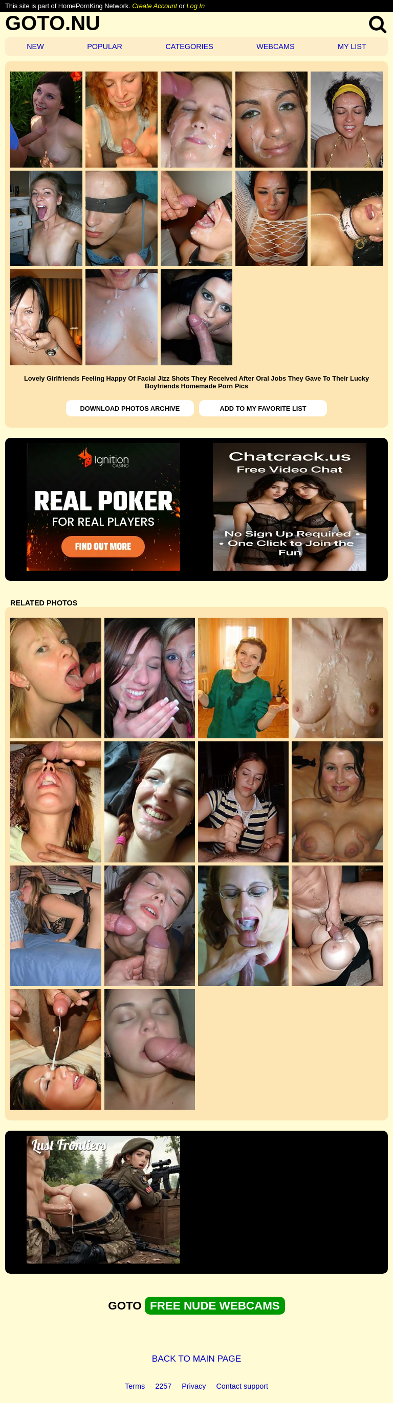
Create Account (154, 6)
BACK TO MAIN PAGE (197, 1358)
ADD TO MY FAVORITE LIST (263, 408)
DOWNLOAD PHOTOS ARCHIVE (130, 408)
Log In (195, 6)
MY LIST (352, 46)
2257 (163, 1386)
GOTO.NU (52, 23)
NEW (35, 46)
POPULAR (104, 46)
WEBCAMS (275, 46)
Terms (135, 1386)
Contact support (242, 1386)
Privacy (194, 1386)
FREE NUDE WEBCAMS (215, 1305)
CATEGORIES (189, 46)
